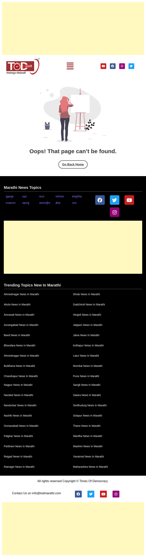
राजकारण (10, 203)
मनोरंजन (60, 196)
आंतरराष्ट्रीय (44, 203)
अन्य (74, 203)
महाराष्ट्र (25, 203)
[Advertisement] (73, 28)
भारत (41, 196)
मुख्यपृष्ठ (9, 196)
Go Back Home (73, 164)
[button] (70, 66)
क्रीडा (58, 203)
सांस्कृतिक (77, 196)
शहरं (24, 196)
